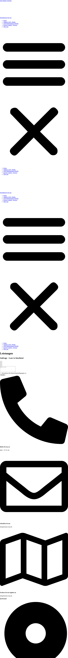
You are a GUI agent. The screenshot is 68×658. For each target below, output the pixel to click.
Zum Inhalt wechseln (5, 0)
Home (5, 20)
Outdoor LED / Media (9, 22)
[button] (34, 97)
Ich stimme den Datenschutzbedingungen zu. (14, 374)
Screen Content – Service (10, 25)
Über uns (5, 26)
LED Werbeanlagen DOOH (10, 23)
